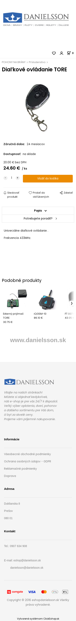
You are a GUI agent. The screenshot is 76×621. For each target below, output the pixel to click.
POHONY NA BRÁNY (14, 62)
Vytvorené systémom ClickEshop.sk (38, 618)
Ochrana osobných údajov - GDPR (27, 461)
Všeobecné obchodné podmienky (27, 454)
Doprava (10, 476)
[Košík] (71, 53)
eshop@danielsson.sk (27, 560)
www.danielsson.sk (38, 340)
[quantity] (11, 178)
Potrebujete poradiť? (38, 218)
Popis (38, 211)
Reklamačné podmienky (20, 469)
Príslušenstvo (37, 62)
